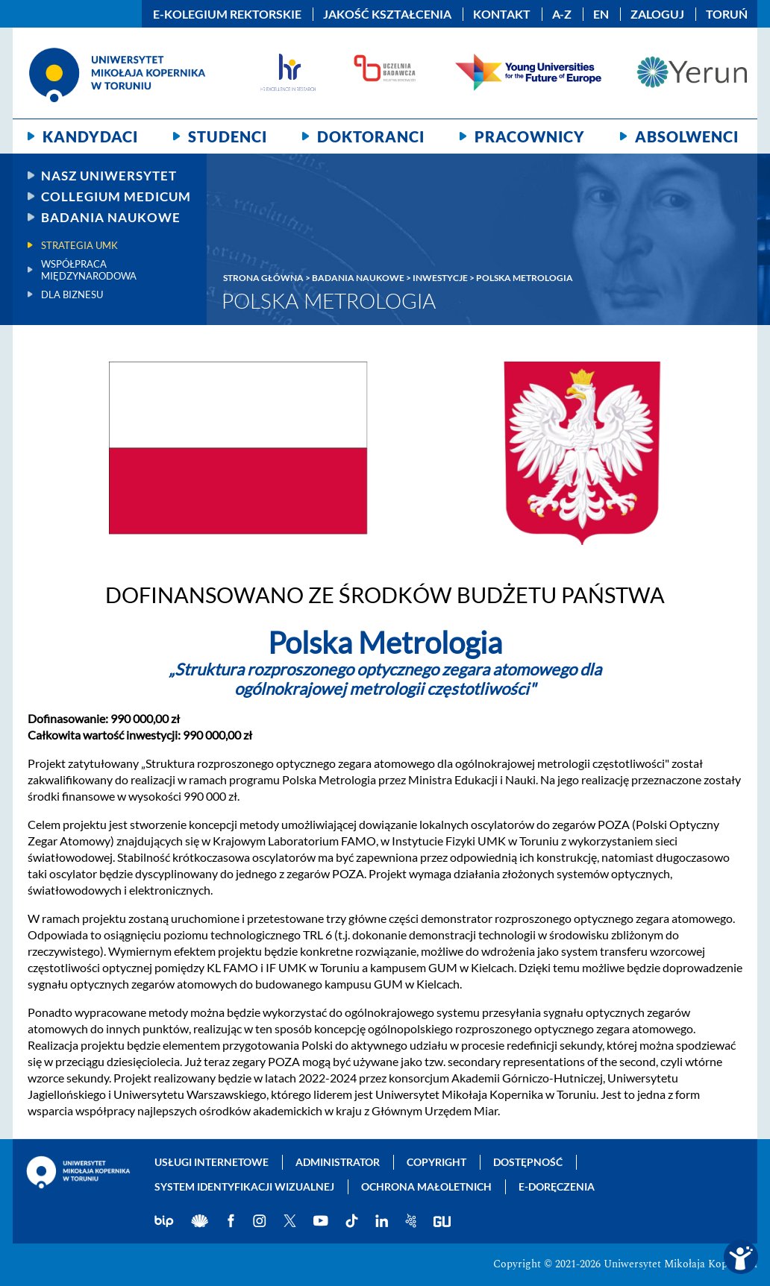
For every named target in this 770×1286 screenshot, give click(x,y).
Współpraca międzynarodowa (89, 270)
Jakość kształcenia (387, 14)
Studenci (227, 136)
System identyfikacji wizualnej (244, 1186)
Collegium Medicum (116, 196)
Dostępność (528, 1162)
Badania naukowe (111, 217)
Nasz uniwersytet (109, 175)
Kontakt (501, 14)
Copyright (436, 1162)
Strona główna (263, 277)
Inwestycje (440, 277)
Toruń (727, 14)
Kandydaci (90, 136)
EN (601, 14)
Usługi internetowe (211, 1162)
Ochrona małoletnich (426, 1186)
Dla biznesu (72, 294)
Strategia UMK (79, 245)
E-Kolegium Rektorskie (227, 14)
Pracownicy (530, 136)
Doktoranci (371, 136)
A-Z (562, 14)
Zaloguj (657, 14)
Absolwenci (687, 136)
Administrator (337, 1162)
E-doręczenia (557, 1186)
